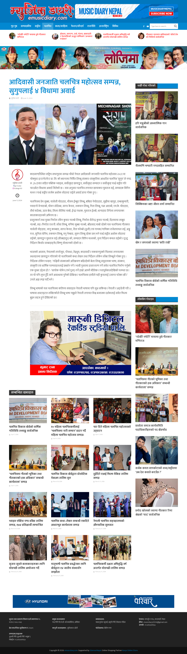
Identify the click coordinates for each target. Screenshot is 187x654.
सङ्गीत (37, 26)
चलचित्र (47, 26)
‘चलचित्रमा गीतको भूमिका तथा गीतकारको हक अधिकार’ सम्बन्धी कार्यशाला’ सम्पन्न (26, 478)
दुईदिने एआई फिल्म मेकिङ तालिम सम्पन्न (110, 476)
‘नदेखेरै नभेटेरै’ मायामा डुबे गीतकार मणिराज (31, 35)
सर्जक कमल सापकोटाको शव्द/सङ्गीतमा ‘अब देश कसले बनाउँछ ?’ (156, 470)
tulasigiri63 (18, 188)
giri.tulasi (18, 186)
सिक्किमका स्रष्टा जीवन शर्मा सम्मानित (154, 204)
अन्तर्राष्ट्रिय (104, 26)
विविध (115, 26)
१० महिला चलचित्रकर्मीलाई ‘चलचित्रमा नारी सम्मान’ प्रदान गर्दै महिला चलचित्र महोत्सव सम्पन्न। (68, 431)
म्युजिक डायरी (15, 98)
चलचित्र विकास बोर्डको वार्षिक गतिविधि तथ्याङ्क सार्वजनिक (25, 429)
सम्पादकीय (26, 26)
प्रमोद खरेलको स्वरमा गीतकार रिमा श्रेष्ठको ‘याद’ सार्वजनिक (153, 513)
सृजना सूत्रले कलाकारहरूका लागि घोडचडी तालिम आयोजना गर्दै (27, 566)
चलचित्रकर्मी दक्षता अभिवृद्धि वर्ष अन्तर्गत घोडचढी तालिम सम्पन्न (116, 35)
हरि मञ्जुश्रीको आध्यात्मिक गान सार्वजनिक (150, 125)
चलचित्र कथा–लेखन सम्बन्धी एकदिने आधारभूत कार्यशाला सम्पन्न (70, 523)
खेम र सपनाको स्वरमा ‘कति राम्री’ (153, 243)
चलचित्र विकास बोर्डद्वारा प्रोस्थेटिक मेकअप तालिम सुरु (69, 476)
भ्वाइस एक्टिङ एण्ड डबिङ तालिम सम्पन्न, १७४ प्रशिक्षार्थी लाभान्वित (26, 523)
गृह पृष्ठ (14, 26)
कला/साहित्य (61, 26)
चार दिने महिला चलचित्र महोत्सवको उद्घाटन (112, 429)
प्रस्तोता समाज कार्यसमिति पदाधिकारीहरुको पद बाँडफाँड (151, 428)
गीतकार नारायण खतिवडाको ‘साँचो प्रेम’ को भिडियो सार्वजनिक (162, 35)
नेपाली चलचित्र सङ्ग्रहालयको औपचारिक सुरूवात (108, 523)
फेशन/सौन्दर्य (77, 26)
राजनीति (91, 26)
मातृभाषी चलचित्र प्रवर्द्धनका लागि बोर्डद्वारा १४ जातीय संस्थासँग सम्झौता (68, 568)
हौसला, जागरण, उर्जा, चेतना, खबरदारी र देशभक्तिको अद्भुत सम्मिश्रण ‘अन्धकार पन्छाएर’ (76, 36)
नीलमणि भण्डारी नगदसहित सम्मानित (154, 166)
